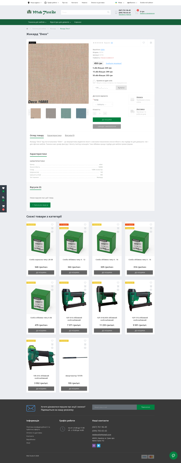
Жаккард (53, 29)
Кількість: (96, 109)
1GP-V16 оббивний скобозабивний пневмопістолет (140, 320)
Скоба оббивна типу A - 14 (107, 259)
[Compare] (151, 42)
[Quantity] (99, 113)
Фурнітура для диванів (60, 22)
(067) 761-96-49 (125, 10)
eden (103, 50)
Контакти (75, 3)
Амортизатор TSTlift (74, 376)
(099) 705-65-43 (125, 13)
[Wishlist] (143, 42)
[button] (3, 207)
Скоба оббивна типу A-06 (41, 318)
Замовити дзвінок (125, 14)
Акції (28, 443)
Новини (84, 3)
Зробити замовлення (147, 13)
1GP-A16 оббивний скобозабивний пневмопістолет (74, 320)
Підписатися (145, 407)
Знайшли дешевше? (114, 63)
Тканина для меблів (37, 22)
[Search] (108, 12)
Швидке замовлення (107, 126)
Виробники (30, 439)
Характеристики (54, 135)
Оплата (138, 97)
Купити (121, 87)
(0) (112, 43)
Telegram (98, 445)
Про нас (65, 3)
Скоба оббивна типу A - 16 (140, 259)
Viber (94, 445)
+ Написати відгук (40, 205)
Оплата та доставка (97, 3)
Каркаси (77, 22)
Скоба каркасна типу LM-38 (41, 259)
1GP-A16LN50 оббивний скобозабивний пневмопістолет (107, 320)
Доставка (139, 109)
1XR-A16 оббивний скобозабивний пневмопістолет (41, 378)
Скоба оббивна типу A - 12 (74, 259)
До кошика (107, 120)
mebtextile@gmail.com (101, 435)
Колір (95, 99)
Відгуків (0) (69, 135)
